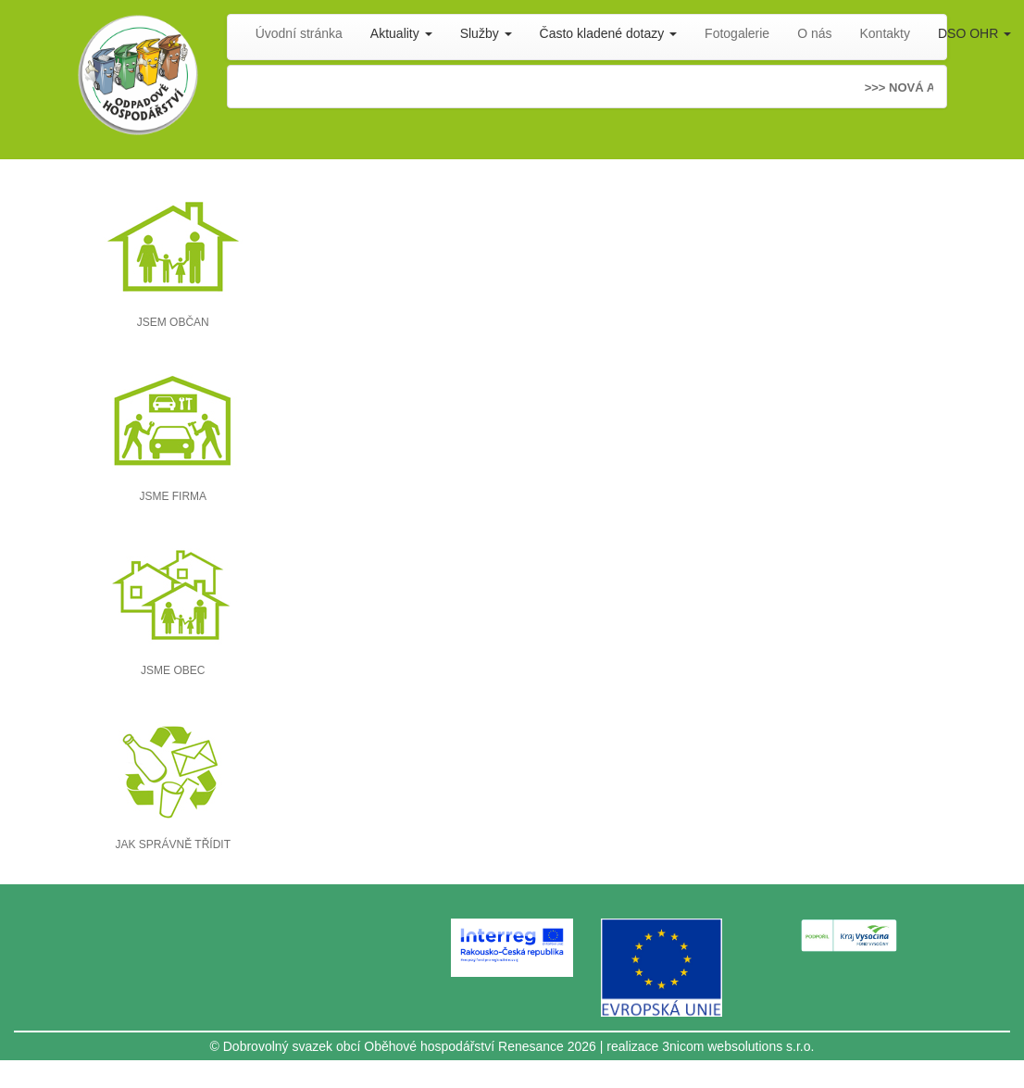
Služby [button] (486, 33)
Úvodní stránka (299, 33)
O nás (814, 33)
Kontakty (885, 33)
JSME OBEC (173, 670)
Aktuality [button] (401, 33)
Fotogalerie (737, 33)
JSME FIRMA (172, 496)
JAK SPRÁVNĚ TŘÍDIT (173, 844)
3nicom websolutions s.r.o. (738, 1046)
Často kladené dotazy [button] (609, 33)
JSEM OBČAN (173, 322)
